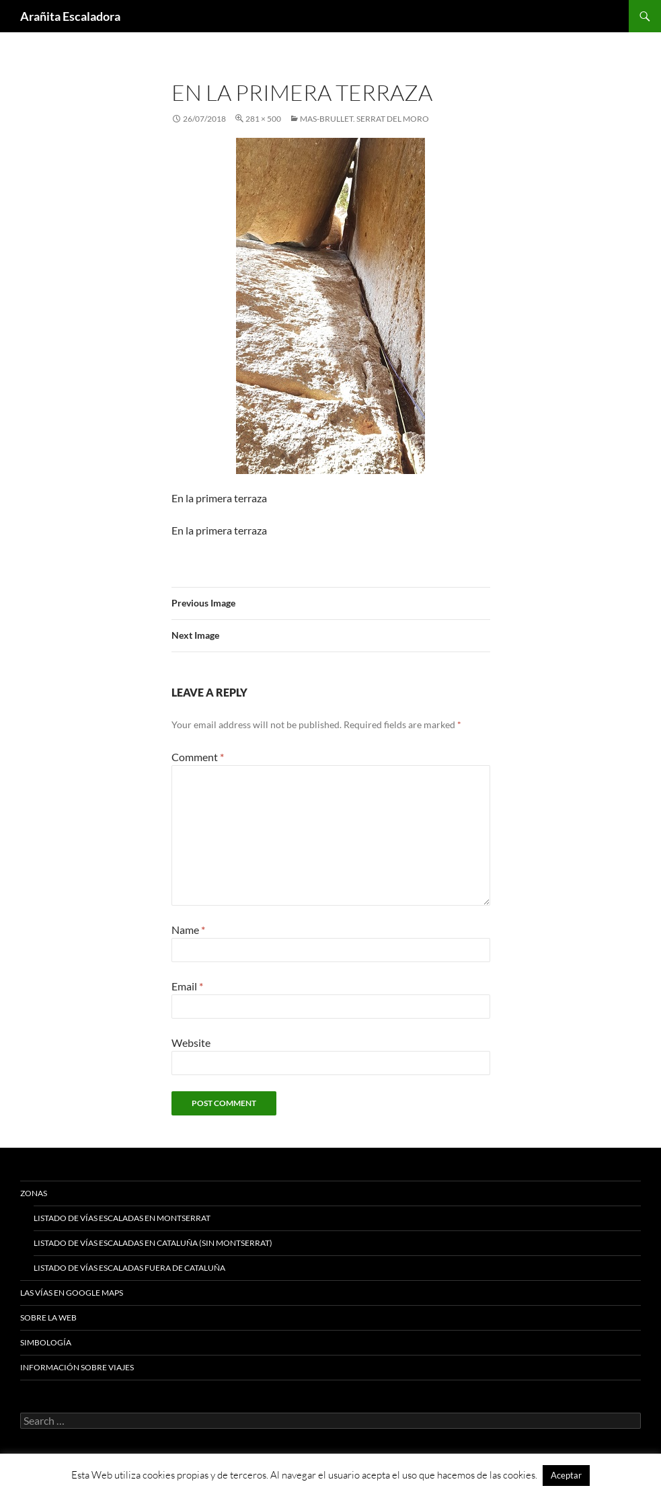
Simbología (45, 1342)
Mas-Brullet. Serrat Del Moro (364, 119)
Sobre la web (48, 1317)
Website (190, 1042)
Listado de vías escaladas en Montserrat (122, 1218)
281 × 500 (263, 119)
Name (188, 929)
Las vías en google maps (71, 1293)
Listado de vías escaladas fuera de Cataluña (129, 1268)
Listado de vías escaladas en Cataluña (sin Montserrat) (153, 1243)
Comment (197, 756)
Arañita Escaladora (70, 16)
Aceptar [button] (566, 1475)
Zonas (33, 1193)
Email (187, 986)
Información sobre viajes (77, 1367)
